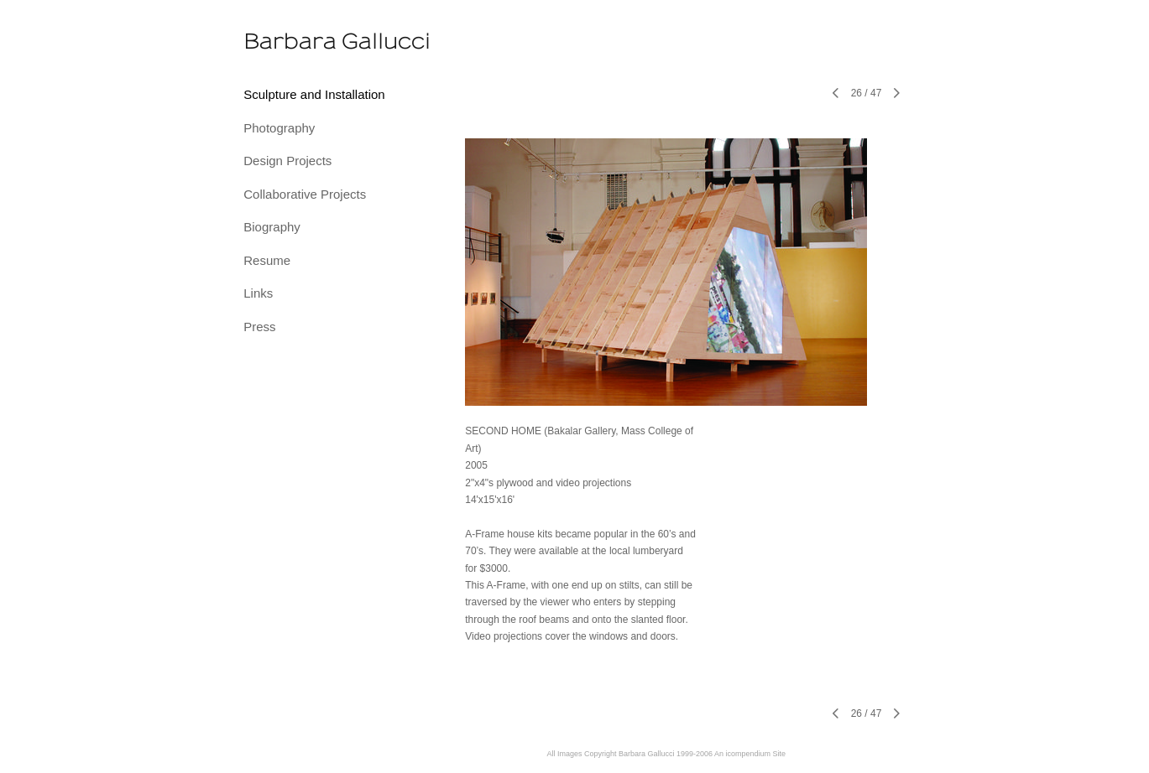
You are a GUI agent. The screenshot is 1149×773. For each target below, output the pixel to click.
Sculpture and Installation (313, 94)
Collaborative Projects (304, 194)
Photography (279, 128)
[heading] (285, 41)
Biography (271, 227)
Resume (266, 260)
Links (258, 293)
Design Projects (287, 160)
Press (259, 326)
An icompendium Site (750, 754)
